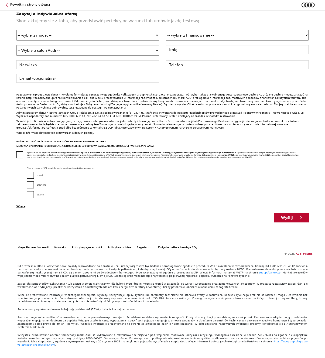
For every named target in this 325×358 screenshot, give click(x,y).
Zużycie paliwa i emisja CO (178, 247)
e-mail (40, 175)
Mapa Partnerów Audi (33, 247)
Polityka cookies (119, 247)
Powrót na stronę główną (28, 4)
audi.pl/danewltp (270, 272)
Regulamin (144, 247)
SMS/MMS (41, 185)
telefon (40, 195)
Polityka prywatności (87, 247)
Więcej (21, 206)
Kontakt (60, 247)
